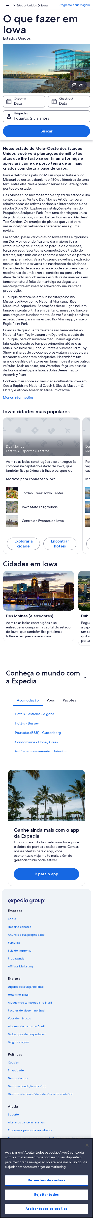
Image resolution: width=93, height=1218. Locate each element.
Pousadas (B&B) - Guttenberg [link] (38, 732)
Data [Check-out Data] (63, 103)
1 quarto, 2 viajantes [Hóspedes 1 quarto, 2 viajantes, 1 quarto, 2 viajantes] (31, 118)
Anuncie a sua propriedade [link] (26, 935)
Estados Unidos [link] (26, 5)
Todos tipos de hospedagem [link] (27, 1034)
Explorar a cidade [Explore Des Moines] (23, 543)
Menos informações (18, 397)
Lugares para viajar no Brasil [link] (26, 987)
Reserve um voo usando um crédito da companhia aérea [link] (46, 1138)
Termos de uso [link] (18, 1078)
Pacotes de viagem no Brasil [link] (26, 1010)
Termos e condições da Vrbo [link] (27, 1086)
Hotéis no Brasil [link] (18, 995)
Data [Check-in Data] (18, 103)
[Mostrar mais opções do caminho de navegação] (7, 5)
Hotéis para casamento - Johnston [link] (41, 751)
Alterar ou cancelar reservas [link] (26, 1122)
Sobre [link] (12, 919)
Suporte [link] (13, 1114)
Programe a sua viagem (74, 5)
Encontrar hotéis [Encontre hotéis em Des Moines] (60, 543)
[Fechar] (87, 1149)
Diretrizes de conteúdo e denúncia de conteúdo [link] (40, 1094)
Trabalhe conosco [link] (19, 927)
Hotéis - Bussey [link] (27, 723)
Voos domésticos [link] (19, 1018)
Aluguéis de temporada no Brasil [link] (30, 1003)
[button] (46, 677)
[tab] (28, 700)
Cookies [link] (13, 1062)
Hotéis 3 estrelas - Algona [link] (34, 714)
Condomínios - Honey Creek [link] (36, 742)
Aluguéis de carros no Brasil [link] (26, 1026)
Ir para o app (46, 874)
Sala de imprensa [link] (19, 951)
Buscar (46, 131)
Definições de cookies (46, 1185)
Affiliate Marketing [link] (20, 966)
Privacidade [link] (16, 1070)
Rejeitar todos (46, 1199)
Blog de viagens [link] (18, 1042)
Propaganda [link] (16, 958)
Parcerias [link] (14, 943)
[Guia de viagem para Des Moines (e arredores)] (38, 606)
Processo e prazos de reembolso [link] (30, 1130)
